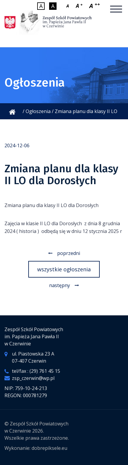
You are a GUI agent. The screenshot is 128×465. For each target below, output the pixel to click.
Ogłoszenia (38, 111)
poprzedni (68, 253)
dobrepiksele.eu (49, 448)
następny (59, 285)
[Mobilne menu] (116, 9)
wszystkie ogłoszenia (64, 269)
